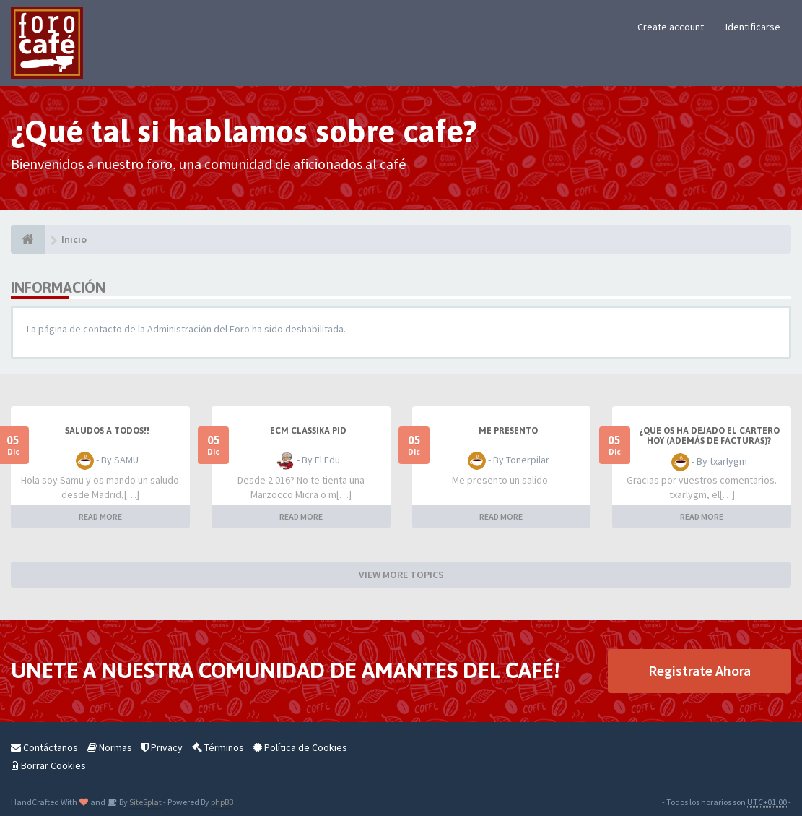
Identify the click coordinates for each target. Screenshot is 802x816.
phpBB (222, 801)
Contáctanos (44, 747)
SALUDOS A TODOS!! (107, 431)
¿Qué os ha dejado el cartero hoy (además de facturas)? (709, 436)
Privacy (162, 747)
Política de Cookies (300, 747)
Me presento (508, 431)
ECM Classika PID (308, 431)
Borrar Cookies (48, 765)
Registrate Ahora (699, 670)
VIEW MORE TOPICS (401, 574)
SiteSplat (145, 801)
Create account (670, 26)
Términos (218, 747)
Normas (109, 747)
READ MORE (100, 516)
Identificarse (752, 26)
